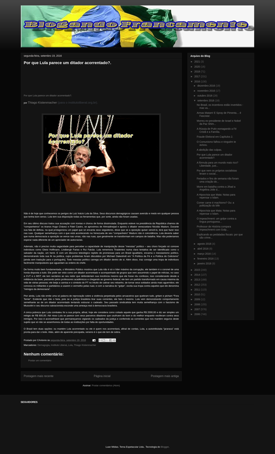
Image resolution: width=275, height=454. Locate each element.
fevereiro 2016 (205, 258)
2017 (197, 76)
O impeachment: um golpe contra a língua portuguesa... (216, 220)
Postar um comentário (39, 360)
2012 (197, 284)
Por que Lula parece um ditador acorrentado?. (48, 95)
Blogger (165, 446)
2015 (197, 269)
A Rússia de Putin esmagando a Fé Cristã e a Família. (216, 130)
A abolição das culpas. (209, 149)
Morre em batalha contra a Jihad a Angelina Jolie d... (216, 188)
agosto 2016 (204, 243)
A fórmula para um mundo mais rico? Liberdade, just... (217, 164)
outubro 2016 (205, 95)
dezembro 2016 (206, 85)
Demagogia (44, 345)
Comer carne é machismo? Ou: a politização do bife (215, 204)
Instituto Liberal (59, 345)
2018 (197, 71)
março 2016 (204, 253)
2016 (197, 81)
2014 (197, 274)
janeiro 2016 (204, 263)
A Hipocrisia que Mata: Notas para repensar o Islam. (216, 196)
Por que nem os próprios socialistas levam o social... (217, 172)
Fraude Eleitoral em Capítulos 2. (215, 136)
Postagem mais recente (38, 376)
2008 (197, 304)
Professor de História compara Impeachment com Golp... (214, 228)
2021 (197, 61)
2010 (197, 294)
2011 (197, 289)
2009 (197, 299)
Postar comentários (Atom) (106, 385)
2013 (197, 279)
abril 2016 (203, 248)
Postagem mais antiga (165, 376)
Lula (70, 345)
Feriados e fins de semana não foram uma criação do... (218, 180)
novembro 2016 (206, 90)
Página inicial (102, 376)
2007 (197, 309)
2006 (197, 314)
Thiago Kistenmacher (42, 102)
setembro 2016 (206, 100)
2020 (197, 66)
